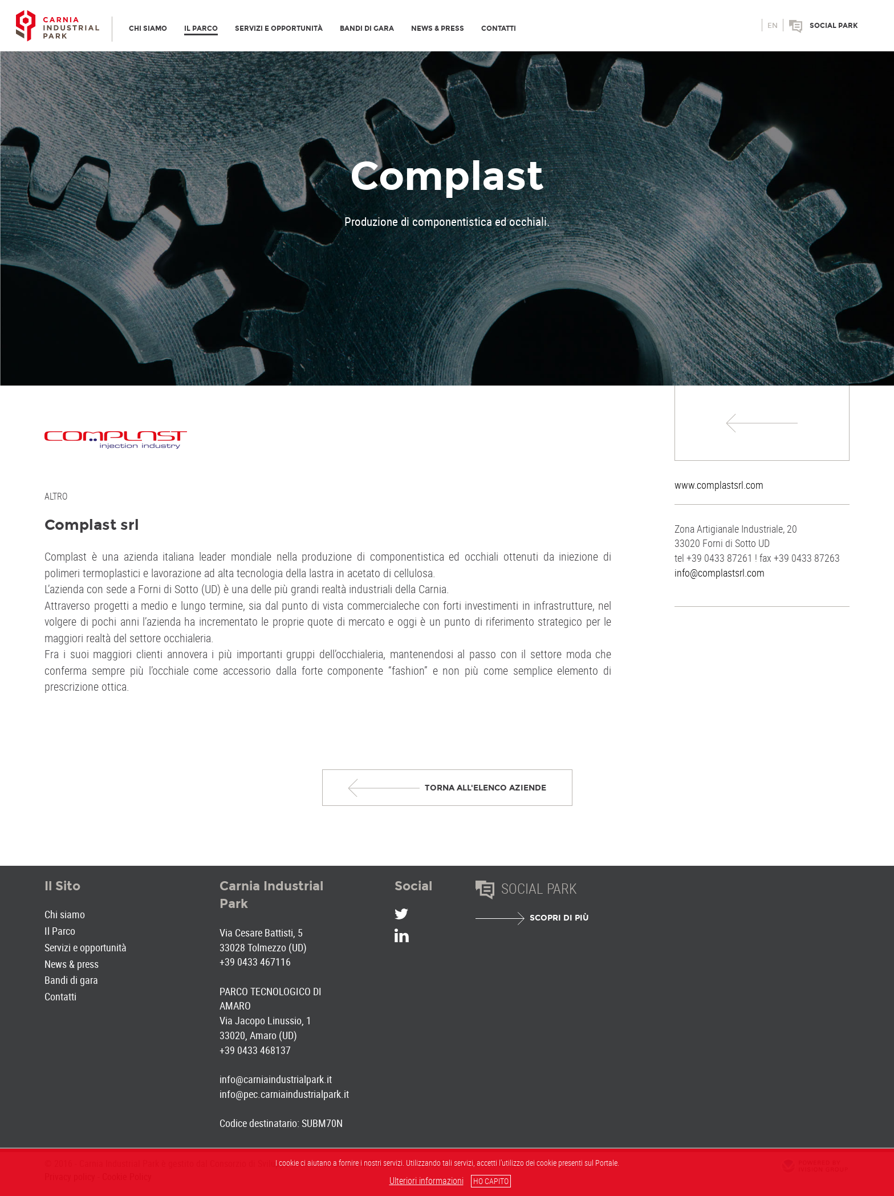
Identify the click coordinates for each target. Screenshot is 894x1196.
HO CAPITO (491, 1180)
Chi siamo (64, 914)
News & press (71, 964)
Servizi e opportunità (85, 947)
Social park (834, 26)
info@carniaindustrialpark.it (276, 1079)
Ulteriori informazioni (426, 1180)
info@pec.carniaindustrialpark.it (284, 1094)
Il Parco (59, 931)
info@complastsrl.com (719, 572)
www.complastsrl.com (718, 485)
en (772, 26)
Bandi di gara (71, 980)
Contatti (60, 996)
